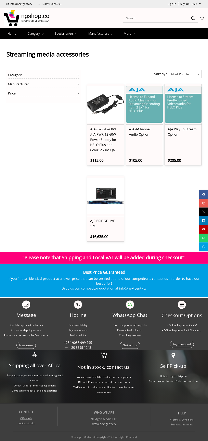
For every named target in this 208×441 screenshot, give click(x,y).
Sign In (172, 4)
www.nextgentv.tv (104, 413)
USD (194, 4)
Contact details (26, 412)
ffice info (27, 408)
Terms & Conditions (182, 409)
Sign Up (185, 4)
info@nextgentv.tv (132, 278)
